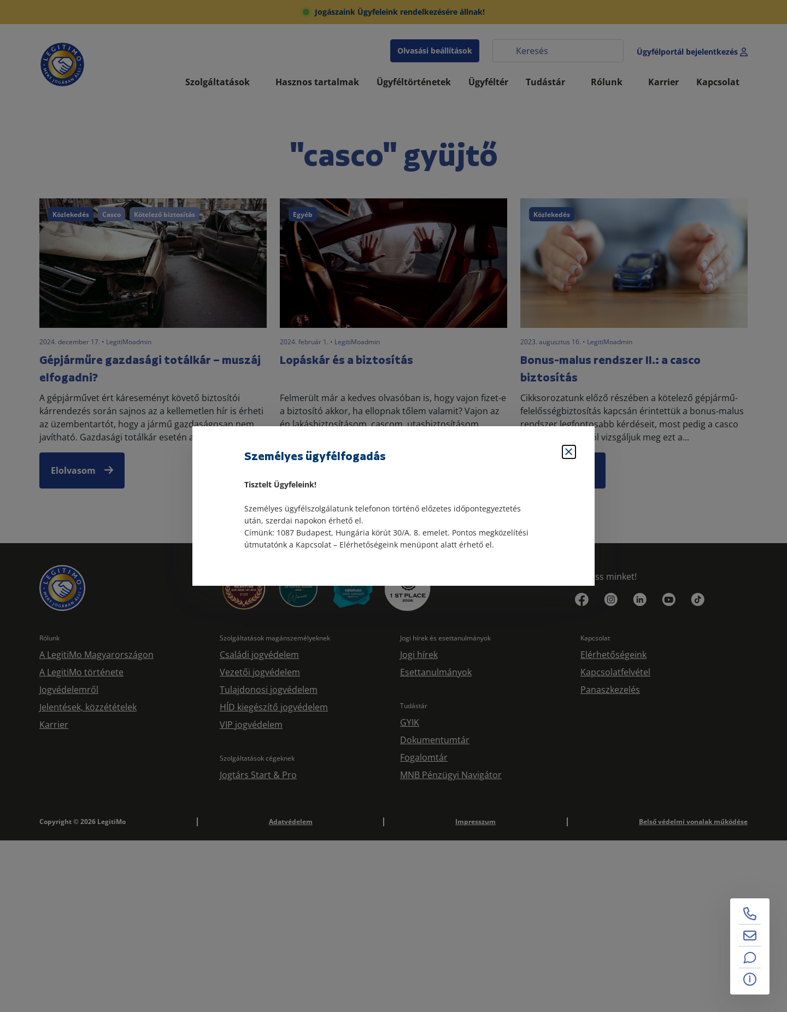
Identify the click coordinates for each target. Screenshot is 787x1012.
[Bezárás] (568, 451)
